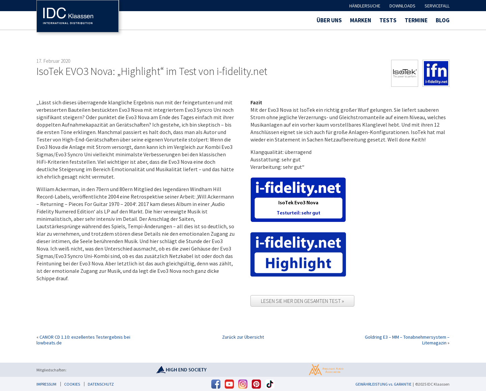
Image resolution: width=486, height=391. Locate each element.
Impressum (46, 384)
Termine (416, 20)
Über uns (329, 20)
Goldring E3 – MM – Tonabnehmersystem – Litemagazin (407, 340)
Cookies (72, 384)
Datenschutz (101, 384)
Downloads (402, 6)
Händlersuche (364, 6)
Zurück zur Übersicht (243, 337)
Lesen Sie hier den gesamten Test (301, 300)
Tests (388, 20)
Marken (360, 20)
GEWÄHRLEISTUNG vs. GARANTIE (383, 384)
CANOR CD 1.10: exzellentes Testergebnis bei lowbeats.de (83, 340)
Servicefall (437, 6)
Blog (443, 20)
